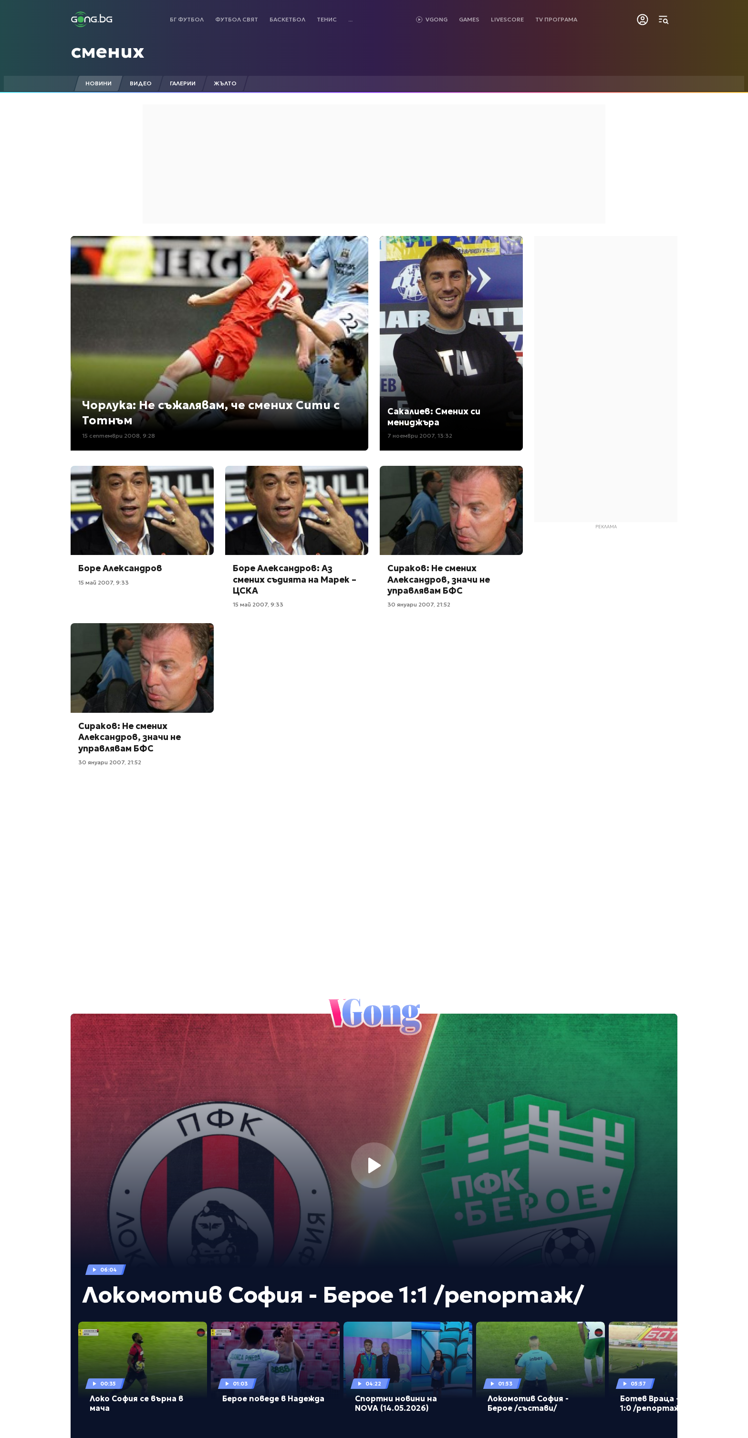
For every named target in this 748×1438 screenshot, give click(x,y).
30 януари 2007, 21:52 (418, 604)
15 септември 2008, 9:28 (118, 435)
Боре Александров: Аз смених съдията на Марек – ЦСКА (294, 579)
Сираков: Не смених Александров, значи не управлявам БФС (438, 579)
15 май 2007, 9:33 (103, 582)
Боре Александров (120, 568)
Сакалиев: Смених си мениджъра (433, 417)
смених (108, 51)
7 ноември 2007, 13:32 (419, 435)
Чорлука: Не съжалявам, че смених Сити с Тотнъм (211, 412)
